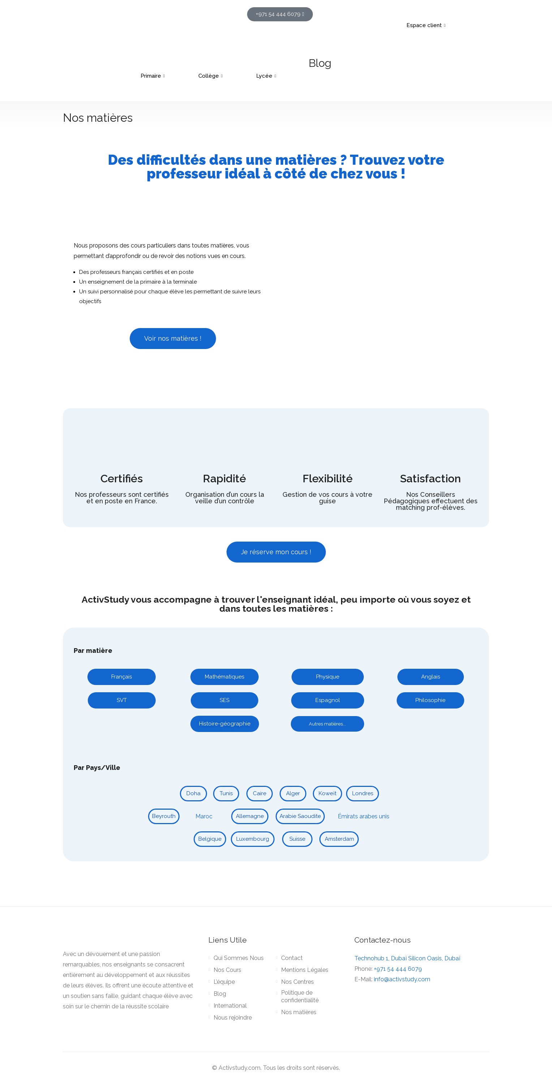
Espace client (426, 25)
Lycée (267, 76)
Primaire (154, 76)
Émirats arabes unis (363, 816)
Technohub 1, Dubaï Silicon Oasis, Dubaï (407, 958)
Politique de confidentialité (300, 996)
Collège (211, 76)
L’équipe (224, 981)
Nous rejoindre (233, 1017)
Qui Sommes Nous (239, 958)
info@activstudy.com (402, 979)
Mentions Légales (304, 969)
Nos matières (298, 1012)
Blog (320, 63)
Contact (292, 958)
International (230, 1005)
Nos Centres (297, 981)
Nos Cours (227, 969)
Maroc (203, 816)
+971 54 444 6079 (398, 968)
